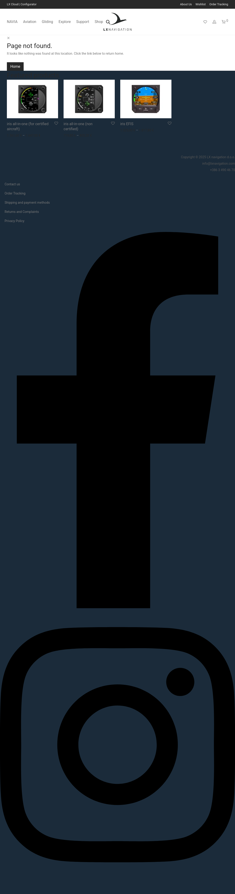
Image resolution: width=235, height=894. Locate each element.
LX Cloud (12, 4)
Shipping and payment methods (27, 202)
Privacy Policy (14, 221)
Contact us (12, 184)
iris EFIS (126, 124)
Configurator (29, 4)
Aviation (29, 22)
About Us (186, 4)
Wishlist (201, 4)
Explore (65, 22)
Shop (99, 22)
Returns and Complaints (22, 212)
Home (15, 66)
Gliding (47, 22)
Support (82, 22)
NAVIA (12, 22)
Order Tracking (218, 4)
